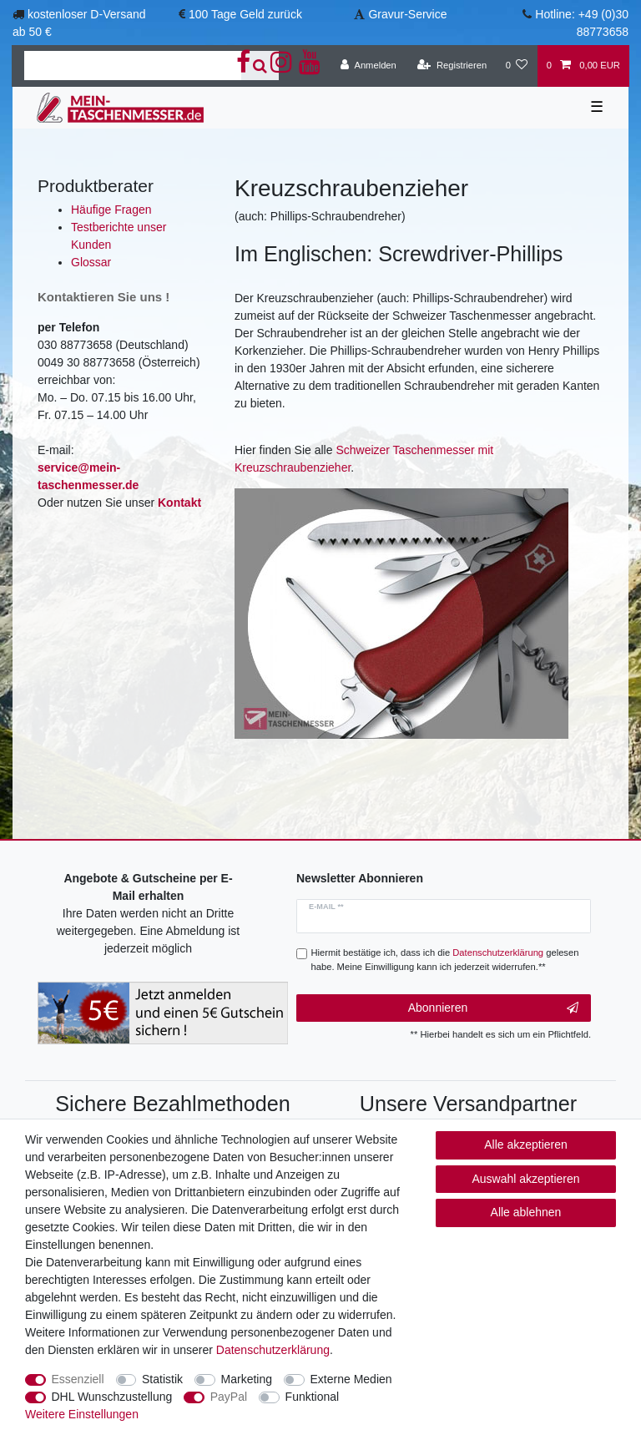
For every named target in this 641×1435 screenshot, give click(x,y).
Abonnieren (493, 1008)
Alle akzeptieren (526, 1144)
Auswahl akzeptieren (525, 1178)
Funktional (312, 1396)
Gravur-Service (407, 14)
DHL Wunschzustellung (112, 1396)
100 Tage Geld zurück (245, 14)
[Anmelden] (368, 66)
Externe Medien (351, 1379)
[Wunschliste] (516, 66)
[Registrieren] (452, 66)
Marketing (246, 1379)
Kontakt (179, 502)
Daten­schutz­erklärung (273, 1350)
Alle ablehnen (526, 1212)
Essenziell (78, 1379)
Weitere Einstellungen (82, 1414)
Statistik (162, 1379)
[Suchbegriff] (132, 65)
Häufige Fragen (111, 209)
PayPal (228, 1396)
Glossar (91, 262)
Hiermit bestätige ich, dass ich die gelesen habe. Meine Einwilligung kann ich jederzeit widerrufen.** (445, 959)
